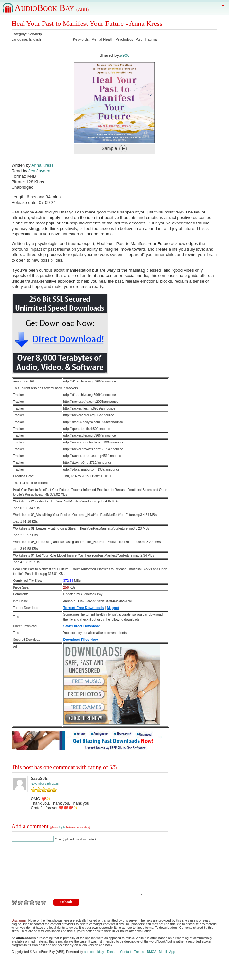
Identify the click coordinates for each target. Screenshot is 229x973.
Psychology (124, 39)
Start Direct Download (81, 626)
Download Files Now (80, 639)
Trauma (151, 39)
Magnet (113, 608)
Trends (139, 961)
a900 (124, 55)
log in (62, 827)
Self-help (35, 34)
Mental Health (102, 39)
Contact (125, 961)
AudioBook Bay (51, 8)
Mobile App (167, 961)
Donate (112, 961)
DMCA (151, 961)
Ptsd (139, 39)
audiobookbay (94, 961)
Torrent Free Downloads (83, 608)
